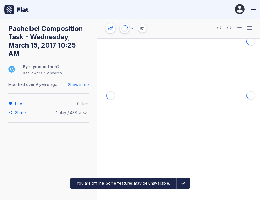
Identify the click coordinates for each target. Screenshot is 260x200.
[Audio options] (132, 28)
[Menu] (252, 9)
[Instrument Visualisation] (142, 28)
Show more (78, 84)
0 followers (32, 73)
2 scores (54, 73)
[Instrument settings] (110, 28)
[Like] (19, 103)
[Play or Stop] (125, 28)
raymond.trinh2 (44, 66)
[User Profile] (240, 9)
